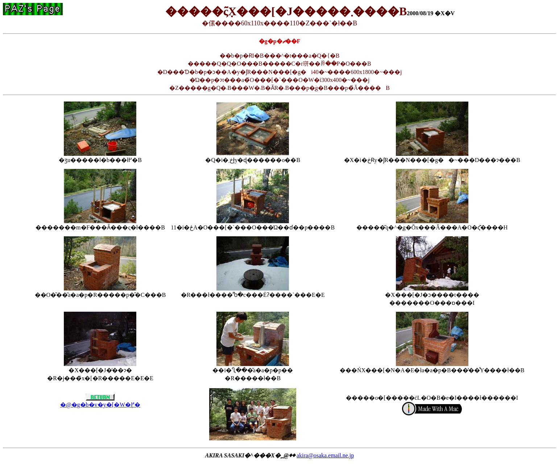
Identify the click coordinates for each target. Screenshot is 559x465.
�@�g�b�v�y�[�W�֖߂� (100, 401)
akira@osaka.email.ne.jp (325, 455)
